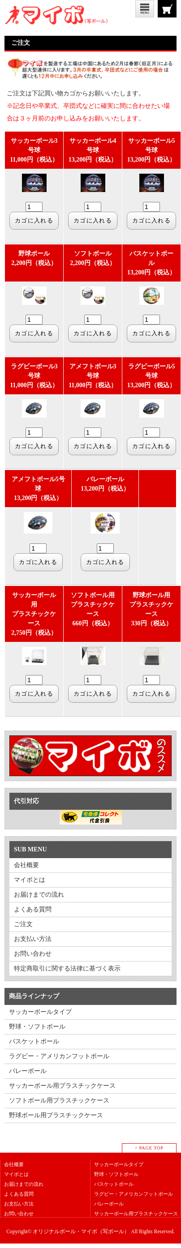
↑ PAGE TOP (149, 1147)
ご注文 (167, 8)
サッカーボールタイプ (40, 1012)
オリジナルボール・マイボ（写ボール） (81, 1232)
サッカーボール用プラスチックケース (62, 1085)
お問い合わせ (33, 953)
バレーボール (28, 1071)
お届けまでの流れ (39, 894)
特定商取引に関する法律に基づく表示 (67, 968)
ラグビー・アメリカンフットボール (59, 1056)
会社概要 (26, 865)
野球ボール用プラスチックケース (56, 1115)
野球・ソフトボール (37, 1026)
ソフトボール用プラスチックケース (59, 1100)
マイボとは (29, 879)
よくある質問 (33, 909)
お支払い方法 (33, 939)
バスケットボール (34, 1041)
